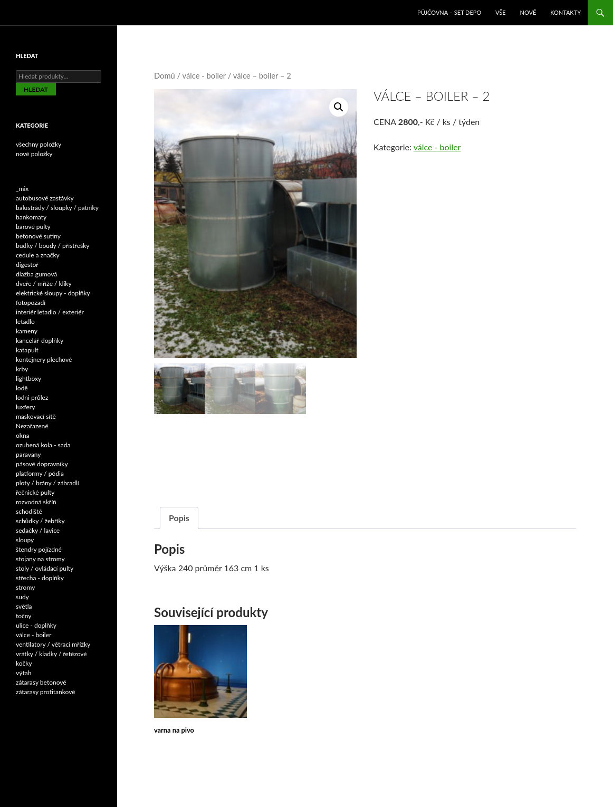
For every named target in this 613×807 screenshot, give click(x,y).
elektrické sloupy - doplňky (53, 293)
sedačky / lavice (38, 530)
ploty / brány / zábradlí (47, 483)
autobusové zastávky (45, 198)
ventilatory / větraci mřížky (53, 644)
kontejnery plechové (44, 359)
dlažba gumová (36, 274)
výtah (23, 673)
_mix (22, 189)
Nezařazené (32, 426)
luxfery (25, 407)
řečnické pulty (35, 492)
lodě (22, 388)
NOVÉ (528, 12)
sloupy (25, 540)
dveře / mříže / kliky (44, 283)
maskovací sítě (36, 416)
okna (23, 435)
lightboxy (28, 378)
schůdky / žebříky (40, 521)
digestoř (27, 264)
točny (24, 616)
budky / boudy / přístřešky (53, 245)
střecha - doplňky (40, 578)
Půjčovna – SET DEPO (449, 12)
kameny (26, 331)
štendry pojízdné (39, 549)
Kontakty (565, 12)
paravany (28, 454)
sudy (22, 597)
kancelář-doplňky (39, 340)
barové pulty (33, 226)
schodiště (29, 511)
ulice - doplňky (36, 625)
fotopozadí (30, 302)
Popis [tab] (179, 519)
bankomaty (31, 217)
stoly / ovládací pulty (44, 568)
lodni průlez (32, 397)
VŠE (500, 12)
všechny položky (38, 144)
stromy (25, 587)
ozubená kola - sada (43, 445)
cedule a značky (38, 255)
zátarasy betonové (41, 682)
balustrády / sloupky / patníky (57, 208)
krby (22, 369)
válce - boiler (204, 75)
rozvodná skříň (36, 502)
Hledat (36, 89)
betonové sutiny (38, 236)
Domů (164, 75)
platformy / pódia (40, 473)
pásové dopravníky (42, 464)
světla (24, 606)
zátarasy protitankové (45, 692)
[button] (338, 107)
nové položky (34, 154)
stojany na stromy (40, 559)
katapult (27, 350)
